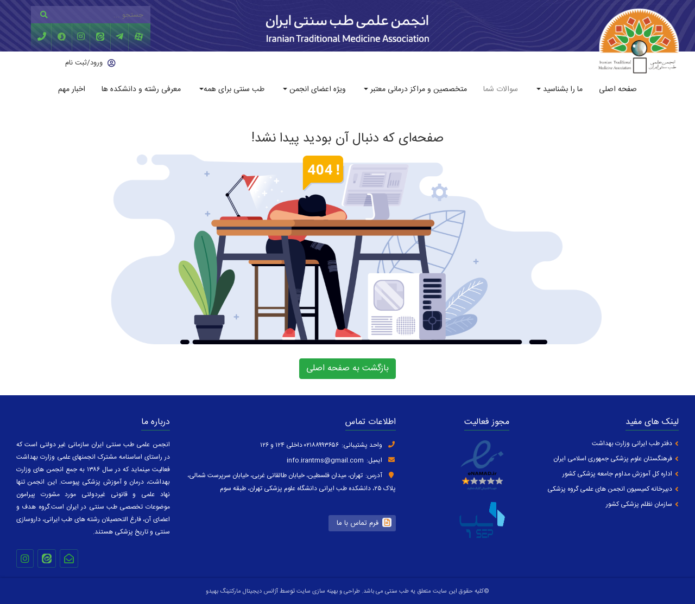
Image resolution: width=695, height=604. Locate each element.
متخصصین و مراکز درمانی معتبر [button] (417, 89)
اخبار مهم (71, 89)
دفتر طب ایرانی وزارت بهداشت (632, 444)
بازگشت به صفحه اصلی (347, 368)
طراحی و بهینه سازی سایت (327, 591)
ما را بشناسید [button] (562, 89)
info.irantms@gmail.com (325, 460)
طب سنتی (397, 591)
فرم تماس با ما (357, 523)
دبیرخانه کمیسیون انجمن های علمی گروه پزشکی (609, 489)
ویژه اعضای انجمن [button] (316, 89)
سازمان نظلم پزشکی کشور (639, 504)
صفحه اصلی (618, 89)
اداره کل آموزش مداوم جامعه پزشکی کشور (617, 474)
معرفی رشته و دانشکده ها (141, 89)
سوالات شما (500, 89)
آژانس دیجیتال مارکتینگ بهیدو (242, 591)
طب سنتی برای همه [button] (234, 89)
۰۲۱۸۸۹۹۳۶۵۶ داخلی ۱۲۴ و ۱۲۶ (299, 445)
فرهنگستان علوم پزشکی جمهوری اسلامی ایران (612, 459)
